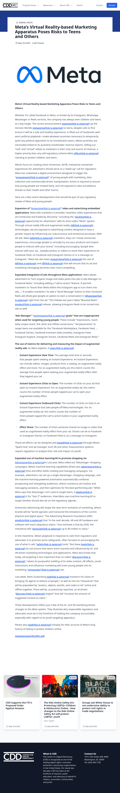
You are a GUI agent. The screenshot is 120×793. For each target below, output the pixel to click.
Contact (99, 5)
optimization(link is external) (49, 315)
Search (80, 5)
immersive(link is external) (46, 208)
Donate (112, 5)
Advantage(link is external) (30, 462)
